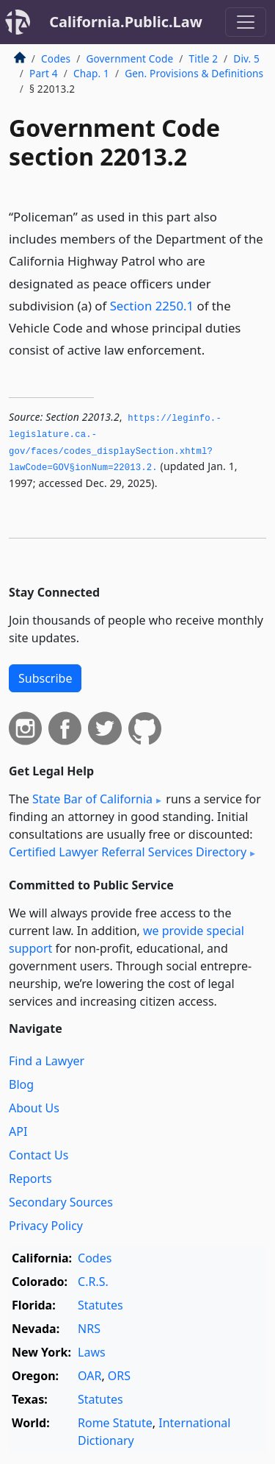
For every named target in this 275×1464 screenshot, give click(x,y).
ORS (119, 1376)
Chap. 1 (91, 73)
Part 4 (43, 73)
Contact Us (38, 1155)
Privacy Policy (46, 1226)
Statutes (100, 1305)
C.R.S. (93, 1281)
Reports (30, 1178)
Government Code (129, 58)
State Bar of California (92, 799)
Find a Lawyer (46, 1061)
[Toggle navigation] (245, 22)
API (18, 1131)
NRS (89, 1329)
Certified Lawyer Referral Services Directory (127, 852)
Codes (55, 58)
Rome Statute (115, 1423)
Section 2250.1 (152, 305)
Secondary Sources (61, 1202)
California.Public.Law (125, 22)
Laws (92, 1352)
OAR (89, 1376)
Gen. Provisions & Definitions (194, 73)
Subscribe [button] (45, 678)
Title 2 (204, 58)
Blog (21, 1084)
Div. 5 (246, 58)
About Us (34, 1108)
